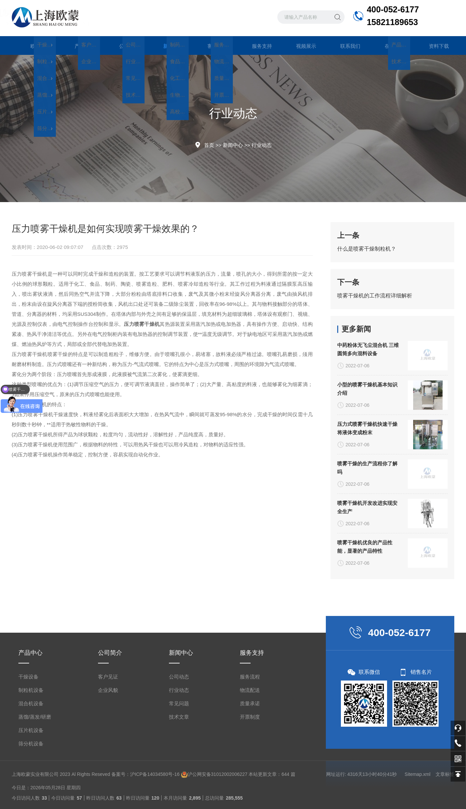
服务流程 (250, 781)
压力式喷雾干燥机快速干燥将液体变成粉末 (367, 584)
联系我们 (344, 45)
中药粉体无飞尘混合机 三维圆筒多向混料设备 (368, 505)
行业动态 (262, 145)
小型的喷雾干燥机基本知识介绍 (367, 545)
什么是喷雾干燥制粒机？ (366, 249)
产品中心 (78, 45)
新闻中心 (166, 48)
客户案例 (211, 45)
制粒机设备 (30, 794)
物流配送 (250, 794)
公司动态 (179, 781)
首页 (209, 145)
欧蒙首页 (34, 45)
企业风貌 (108, 794)
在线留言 (388, 45)
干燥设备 (28, 781)
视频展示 (299, 45)
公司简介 (122, 45)
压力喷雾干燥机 (30, 274)
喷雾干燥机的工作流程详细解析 (374, 295)
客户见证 (108, 781)
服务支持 (255, 45)
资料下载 (432, 45)
